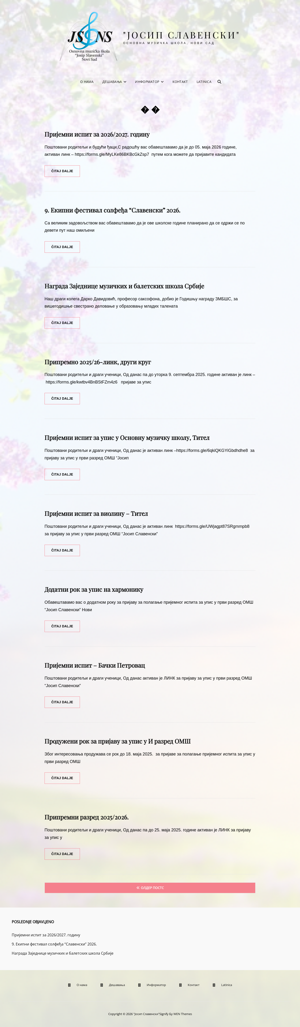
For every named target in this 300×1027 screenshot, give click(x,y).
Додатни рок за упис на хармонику (94, 589)
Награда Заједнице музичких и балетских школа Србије (124, 286)
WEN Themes (182, 1014)
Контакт (180, 81)
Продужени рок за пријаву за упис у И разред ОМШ (118, 741)
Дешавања (112, 81)
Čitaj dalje (65, 172)
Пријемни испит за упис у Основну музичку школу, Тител (127, 437)
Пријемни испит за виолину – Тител (96, 513)
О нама (87, 81)
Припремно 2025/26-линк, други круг (98, 362)
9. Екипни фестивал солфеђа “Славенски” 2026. (112, 210)
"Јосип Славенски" (181, 35)
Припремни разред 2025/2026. (87, 817)
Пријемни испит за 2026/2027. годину (97, 134)
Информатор (147, 81)
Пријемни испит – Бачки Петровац (95, 665)
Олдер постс (152, 888)
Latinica (204, 81)
